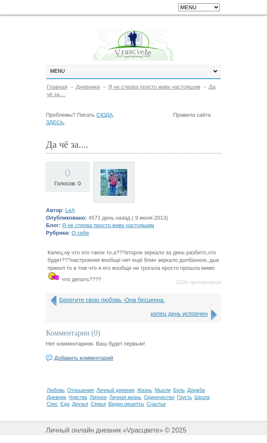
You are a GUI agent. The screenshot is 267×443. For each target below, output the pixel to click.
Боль (179, 390)
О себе (80, 233)
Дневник (56, 397)
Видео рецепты (126, 404)
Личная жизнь (125, 397)
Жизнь (144, 390)
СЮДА (104, 115)
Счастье (156, 404)
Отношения (80, 390)
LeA (70, 210)
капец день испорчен (179, 313)
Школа (201, 397)
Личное (98, 397)
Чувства (77, 397)
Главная (57, 87)
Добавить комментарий (83, 358)
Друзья (80, 404)
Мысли (163, 390)
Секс (52, 404)
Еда (65, 404)
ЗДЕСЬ (55, 122)
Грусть (184, 397)
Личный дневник (115, 390)
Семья (98, 404)
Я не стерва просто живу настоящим (154, 87)
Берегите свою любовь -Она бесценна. (112, 300)
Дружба (196, 390)
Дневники (88, 87)
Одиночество (159, 397)
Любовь (56, 390)
